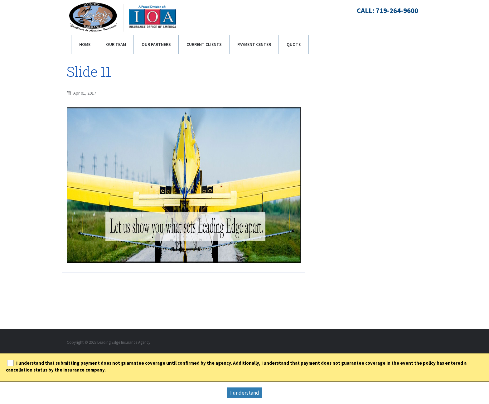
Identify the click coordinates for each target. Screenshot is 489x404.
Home (84, 44)
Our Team (116, 44)
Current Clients (204, 44)
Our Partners (156, 44)
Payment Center (254, 44)
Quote (294, 44)
